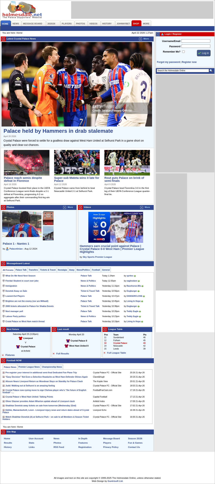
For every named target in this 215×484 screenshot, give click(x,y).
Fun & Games (135, 443)
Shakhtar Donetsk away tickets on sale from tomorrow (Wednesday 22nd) (40, 406)
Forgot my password (168, 62)
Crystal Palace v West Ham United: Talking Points (29, 397)
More (146, 38)
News (56, 438)
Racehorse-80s (134, 286)
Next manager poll (14, 311)
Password (174, 46)
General (106, 270)
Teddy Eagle (132, 311)
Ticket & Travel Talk (90, 291)
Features (83, 443)
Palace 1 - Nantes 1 (16, 243)
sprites (130, 276)
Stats (31, 443)
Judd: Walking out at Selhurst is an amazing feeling (30, 386)
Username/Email (171, 41)
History (8, 447)
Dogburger (132, 291)
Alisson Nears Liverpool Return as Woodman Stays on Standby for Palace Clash (44, 381)
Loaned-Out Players (15, 296)
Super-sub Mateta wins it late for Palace (76, 179)
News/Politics (83, 270)
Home (7, 438)
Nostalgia (62, 270)
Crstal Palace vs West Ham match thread (25, 321)
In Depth (82, 438)
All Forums (8, 270)
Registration (84, 447)
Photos (57, 443)
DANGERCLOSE (134, 296)
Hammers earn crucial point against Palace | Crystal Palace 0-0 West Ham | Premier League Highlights (112, 248)
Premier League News (29, 367)
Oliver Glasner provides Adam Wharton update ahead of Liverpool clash (40, 401)
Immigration (11, 286)
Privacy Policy (110, 447)
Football (96, 270)
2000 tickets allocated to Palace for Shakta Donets (29, 306)
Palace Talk (21, 270)
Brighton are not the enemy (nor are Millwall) (26, 301)
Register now (189, 62)
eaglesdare (132, 281)
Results (8, 443)
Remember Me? (171, 51)
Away (71, 270)
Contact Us (134, 447)
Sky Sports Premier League (97, 257)
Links (32, 447)
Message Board (111, 438)
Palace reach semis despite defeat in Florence (23, 179)
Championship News (52, 367)
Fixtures (10, 355)
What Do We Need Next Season (20, 276)
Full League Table (116, 353)
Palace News (10, 367)
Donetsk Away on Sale (16, 291)
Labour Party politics (15, 316)
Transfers (33, 270)
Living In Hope (134, 301)
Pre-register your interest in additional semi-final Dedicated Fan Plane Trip (41, 373)
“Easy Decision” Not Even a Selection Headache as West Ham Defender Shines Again (46, 377)
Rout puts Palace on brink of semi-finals (124, 179)
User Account (36, 438)
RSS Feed (59, 447)
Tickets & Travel (48, 270)
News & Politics (88, 281)
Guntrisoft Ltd (115, 481)
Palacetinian (16, 249)
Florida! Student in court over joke (22, 281)
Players (107, 443)
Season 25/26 (135, 438)
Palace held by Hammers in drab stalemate (58, 131)
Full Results (62, 353)
